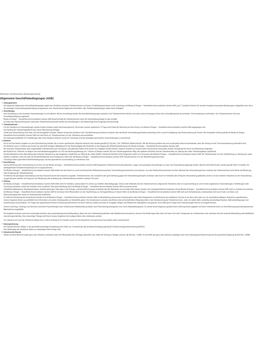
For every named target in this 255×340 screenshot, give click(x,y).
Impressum (4, 237)
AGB (33, 237)
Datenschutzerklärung (20, 237)
